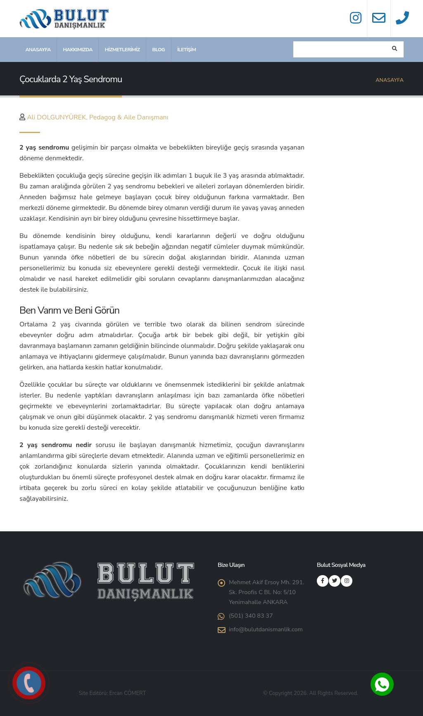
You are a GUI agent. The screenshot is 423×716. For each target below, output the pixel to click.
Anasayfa (37, 49)
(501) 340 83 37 (251, 615)
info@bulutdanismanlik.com (266, 629)
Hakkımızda (77, 49)
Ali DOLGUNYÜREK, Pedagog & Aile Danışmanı (97, 117)
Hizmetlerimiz (122, 49)
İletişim (186, 49)
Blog (158, 49)
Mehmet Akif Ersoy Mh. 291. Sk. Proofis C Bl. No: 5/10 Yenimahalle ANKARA (266, 592)
